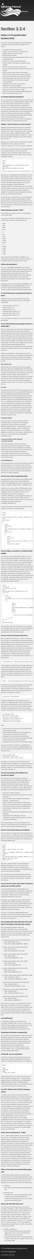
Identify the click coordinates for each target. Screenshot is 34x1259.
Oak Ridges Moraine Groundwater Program (16, 1248)
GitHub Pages (12, 1251)
